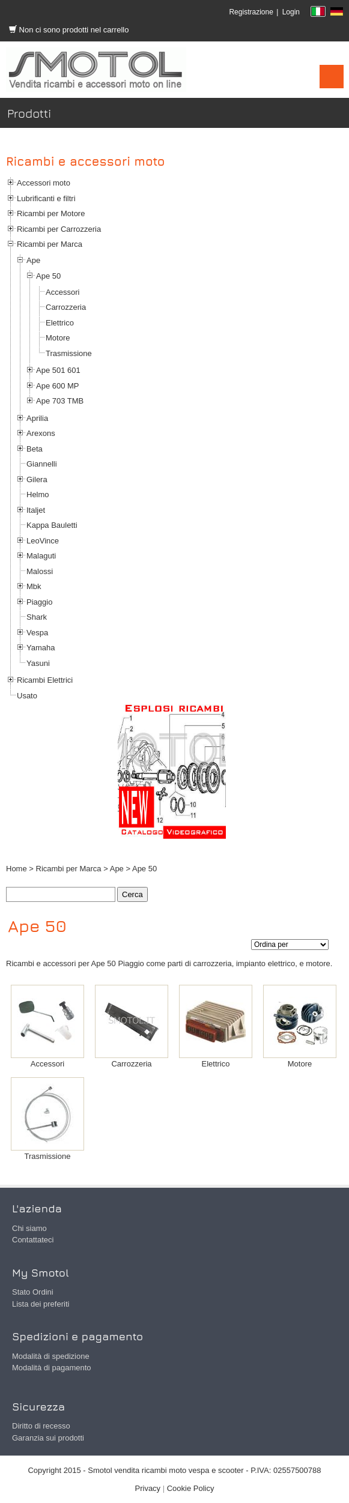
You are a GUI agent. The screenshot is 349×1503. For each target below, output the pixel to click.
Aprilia (37, 418)
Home (16, 868)
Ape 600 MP (57, 385)
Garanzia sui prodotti (48, 1437)
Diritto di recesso (41, 1425)
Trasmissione (69, 353)
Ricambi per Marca (49, 244)
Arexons (40, 433)
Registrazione (251, 12)
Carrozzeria (66, 307)
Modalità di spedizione (51, 1356)
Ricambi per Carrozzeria (59, 229)
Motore (58, 337)
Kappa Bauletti (51, 525)
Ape (33, 260)
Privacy (148, 1488)
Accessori (62, 292)
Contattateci (32, 1239)
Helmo (37, 494)
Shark (36, 616)
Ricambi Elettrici (45, 680)
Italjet (35, 510)
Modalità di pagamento (51, 1367)
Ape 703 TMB (59, 400)
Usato (27, 695)
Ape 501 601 (58, 370)
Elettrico (60, 322)
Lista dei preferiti (40, 1303)
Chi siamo (29, 1228)
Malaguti (41, 555)
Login (291, 12)
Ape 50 (48, 275)
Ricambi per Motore (51, 213)
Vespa (37, 632)
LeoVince (42, 540)
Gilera (36, 479)
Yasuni (38, 663)
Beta (34, 448)
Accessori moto (43, 182)
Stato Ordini (32, 1291)
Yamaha (40, 647)
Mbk (33, 586)
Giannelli (41, 463)
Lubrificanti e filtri (46, 198)
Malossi (39, 571)
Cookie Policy (190, 1488)
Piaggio (39, 601)
